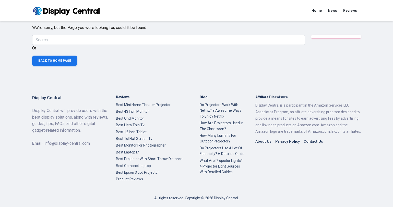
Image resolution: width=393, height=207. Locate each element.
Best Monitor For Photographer (141, 145)
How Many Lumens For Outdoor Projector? (218, 138)
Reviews (350, 10)
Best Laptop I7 (127, 152)
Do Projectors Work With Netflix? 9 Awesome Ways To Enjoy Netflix (220, 110)
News (332, 10)
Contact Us (313, 141)
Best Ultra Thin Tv (130, 125)
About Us (263, 141)
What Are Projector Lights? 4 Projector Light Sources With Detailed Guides (221, 166)
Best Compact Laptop (133, 166)
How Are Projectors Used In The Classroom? (221, 126)
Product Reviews (129, 179)
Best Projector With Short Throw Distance (149, 159)
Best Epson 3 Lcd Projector (137, 172)
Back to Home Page (54, 61)
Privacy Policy (287, 141)
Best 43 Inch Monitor (132, 111)
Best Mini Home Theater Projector (143, 105)
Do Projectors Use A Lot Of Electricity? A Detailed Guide (222, 151)
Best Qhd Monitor (130, 118)
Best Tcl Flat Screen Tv (134, 139)
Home (317, 10)
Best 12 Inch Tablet (131, 132)
